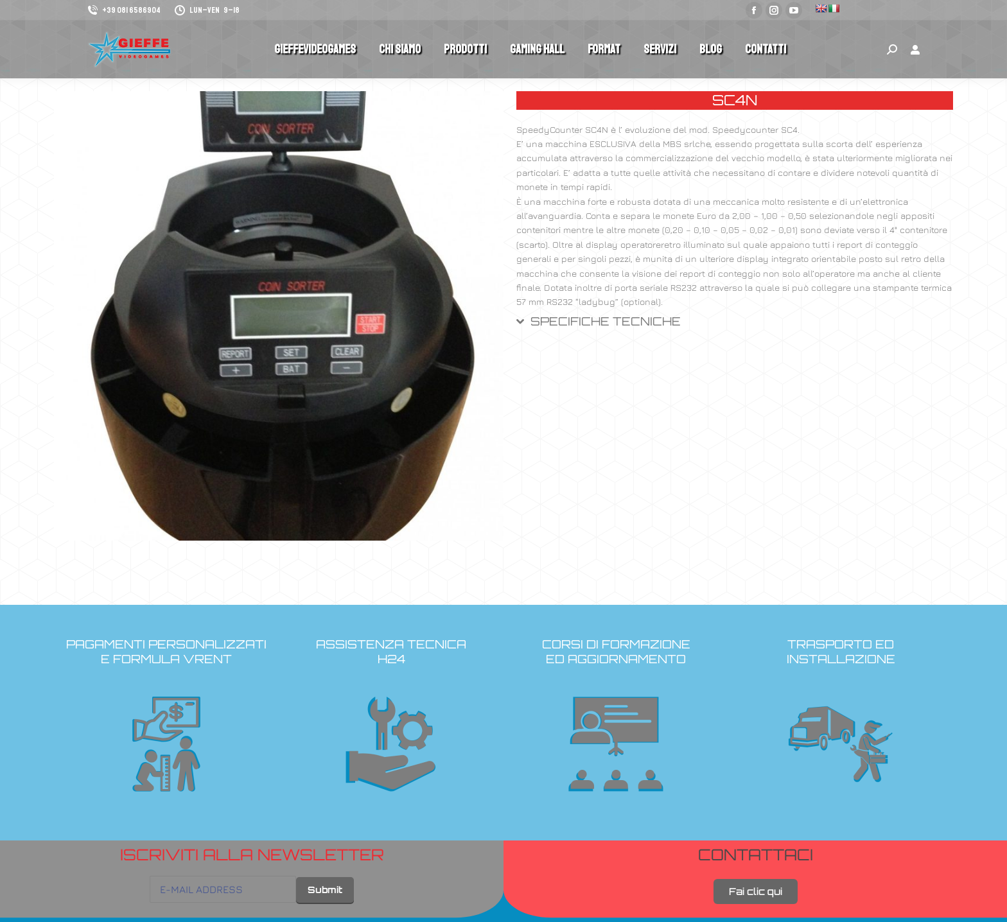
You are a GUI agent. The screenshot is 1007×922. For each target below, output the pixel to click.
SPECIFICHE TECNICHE (605, 321)
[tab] (734, 326)
